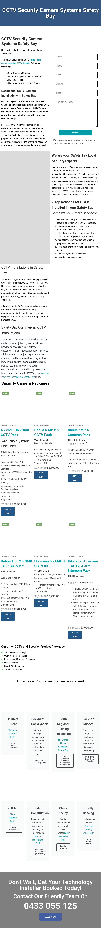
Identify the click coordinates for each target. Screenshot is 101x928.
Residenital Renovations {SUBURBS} (40, 851)
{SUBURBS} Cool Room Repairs (90, 759)
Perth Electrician (14, 829)
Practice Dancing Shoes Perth (88, 829)
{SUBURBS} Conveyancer (40, 761)
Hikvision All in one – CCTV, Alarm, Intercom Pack (83, 566)
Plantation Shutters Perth (12, 733)
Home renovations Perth (37, 839)
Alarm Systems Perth (13, 817)
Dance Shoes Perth (88, 841)
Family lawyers (63, 847)
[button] (8, 511)
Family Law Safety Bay (64, 836)
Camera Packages (8, 425)
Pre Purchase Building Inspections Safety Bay (65, 761)
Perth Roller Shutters (13, 745)
